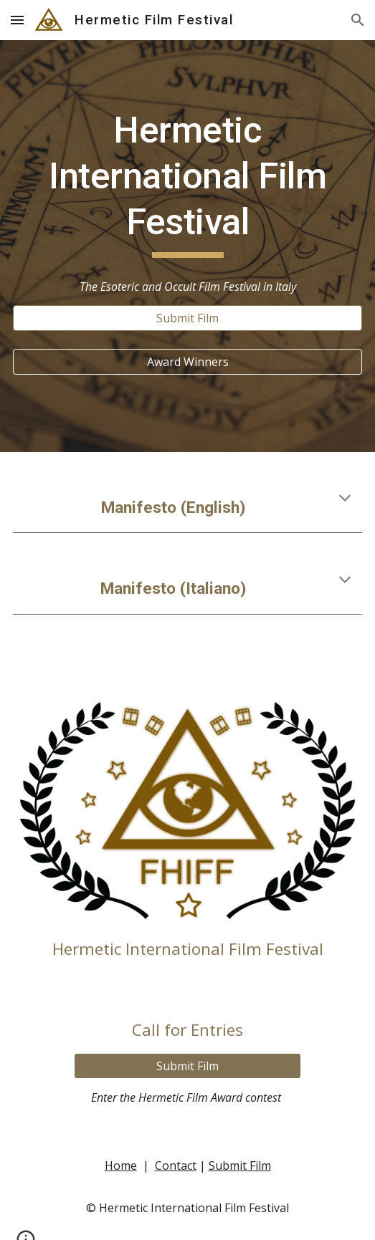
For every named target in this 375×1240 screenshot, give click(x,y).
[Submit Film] (187, 318)
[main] (187, 182)
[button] (17, 19)
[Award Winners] (187, 361)
